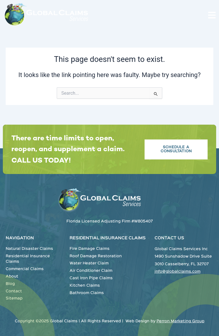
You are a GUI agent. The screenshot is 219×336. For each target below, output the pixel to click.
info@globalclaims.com (177, 271)
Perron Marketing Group (180, 321)
